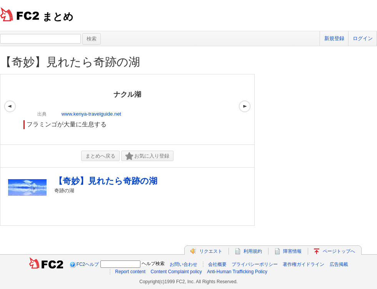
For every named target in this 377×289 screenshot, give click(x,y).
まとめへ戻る (100, 156)
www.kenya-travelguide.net (91, 114)
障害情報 (292, 251)
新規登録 (334, 38)
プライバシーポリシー (255, 264)
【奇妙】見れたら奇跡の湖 (70, 61)
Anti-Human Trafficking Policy (237, 271)
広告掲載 (339, 264)
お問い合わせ (183, 264)
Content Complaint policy (176, 271)
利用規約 (253, 251)
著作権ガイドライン (303, 264)
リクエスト (210, 251)
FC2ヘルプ (88, 264)
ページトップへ (339, 251)
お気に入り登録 (147, 156)
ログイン (363, 38)
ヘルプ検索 (153, 263)
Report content (130, 271)
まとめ (57, 16)
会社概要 (217, 264)
